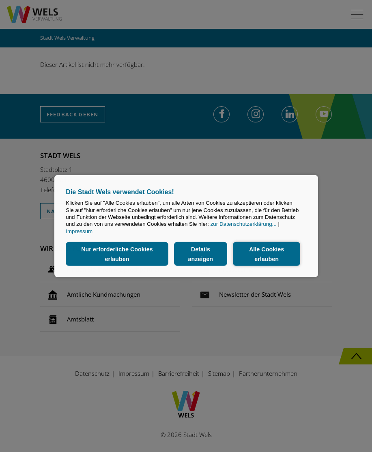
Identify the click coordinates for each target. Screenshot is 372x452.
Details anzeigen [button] (200, 254)
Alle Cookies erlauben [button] (266, 254)
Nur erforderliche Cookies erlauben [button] (117, 254)
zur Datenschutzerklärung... (244, 224)
